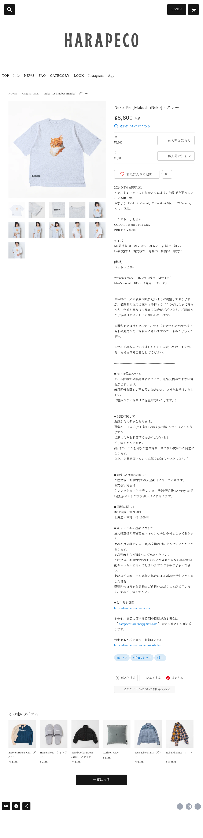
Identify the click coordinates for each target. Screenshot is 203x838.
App (111, 75)
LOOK (79, 75)
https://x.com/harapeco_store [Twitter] (180, 806)
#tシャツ (122, 657)
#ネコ (160, 657)
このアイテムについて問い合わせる (147, 689)
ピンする (177, 677)
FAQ (42, 75)
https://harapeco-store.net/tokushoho (137, 645)
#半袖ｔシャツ (142, 657)
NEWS (29, 75)
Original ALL (30, 93)
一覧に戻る (101, 780)
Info (16, 75)
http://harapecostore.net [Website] (198, 806)
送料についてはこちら (135, 126)
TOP (5, 75)
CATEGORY (60, 75)
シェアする (153, 677)
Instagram (96, 75)
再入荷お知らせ (179, 140)
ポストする (128, 677)
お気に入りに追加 (139, 174)
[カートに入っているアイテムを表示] (193, 9)
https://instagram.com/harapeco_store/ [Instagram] (189, 806)
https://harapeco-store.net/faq (132, 608)
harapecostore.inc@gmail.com (138, 624)
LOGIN (176, 9)
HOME (12, 93)
